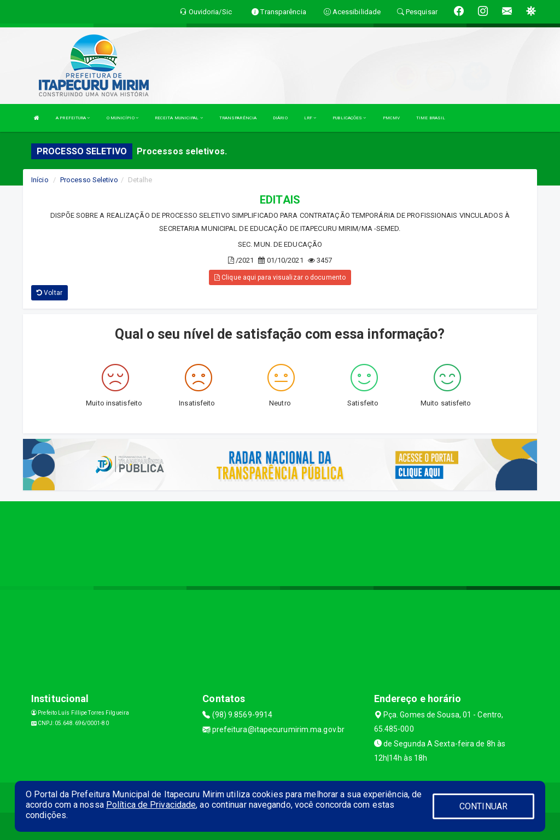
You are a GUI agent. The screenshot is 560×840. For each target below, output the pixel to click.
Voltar (49, 293)
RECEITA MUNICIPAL (179, 117)
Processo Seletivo (89, 180)
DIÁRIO (280, 117)
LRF (310, 117)
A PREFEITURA (73, 117)
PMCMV (391, 117)
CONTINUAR (483, 806)
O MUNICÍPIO (122, 117)
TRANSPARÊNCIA (237, 117)
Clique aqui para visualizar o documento (280, 277)
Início (40, 180)
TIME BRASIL (430, 117)
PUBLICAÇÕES (349, 117)
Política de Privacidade (151, 805)
